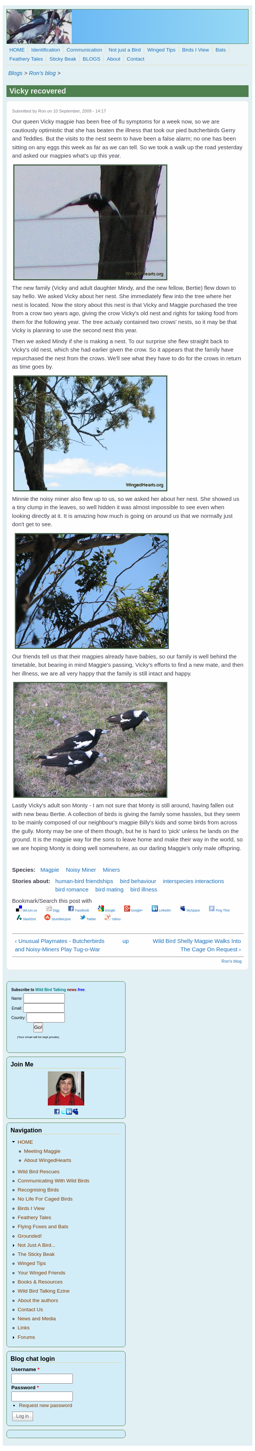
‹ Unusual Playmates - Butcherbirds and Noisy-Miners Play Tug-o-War (59, 945)
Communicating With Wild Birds (53, 1181)
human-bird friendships (84, 881)
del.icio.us (26, 910)
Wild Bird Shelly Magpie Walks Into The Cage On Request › (197, 945)
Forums (26, 1337)
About (113, 59)
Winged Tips (161, 50)
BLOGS (92, 59)
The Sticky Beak (36, 1254)
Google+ (133, 910)
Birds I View (195, 50)
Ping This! (219, 910)
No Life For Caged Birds (44, 1199)
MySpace (189, 910)
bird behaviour (138, 881)
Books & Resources (40, 1282)
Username (25, 1369)
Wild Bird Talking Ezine (43, 1291)
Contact (136, 59)
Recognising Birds (38, 1190)
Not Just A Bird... (36, 1245)
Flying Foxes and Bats (42, 1226)
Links (23, 1328)
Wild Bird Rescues (38, 1171)
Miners (111, 869)
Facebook (78, 910)
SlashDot (26, 919)
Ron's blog (42, 73)
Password (25, 1387)
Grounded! (29, 1236)
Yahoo (113, 919)
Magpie (50, 869)
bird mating (109, 889)
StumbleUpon (57, 919)
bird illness (143, 889)
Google (106, 910)
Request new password (45, 1405)
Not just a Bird (125, 50)
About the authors (37, 1300)
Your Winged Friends (41, 1273)
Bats (221, 50)
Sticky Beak (62, 59)
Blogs (15, 73)
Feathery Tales (26, 59)
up (126, 941)
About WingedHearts (47, 1160)
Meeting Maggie (42, 1151)
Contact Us (30, 1309)
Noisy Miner (81, 869)
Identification (45, 50)
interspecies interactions (193, 881)
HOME (17, 50)
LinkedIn (161, 910)
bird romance (72, 889)
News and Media (36, 1318)
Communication (84, 50)
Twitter (88, 919)
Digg (53, 910)
